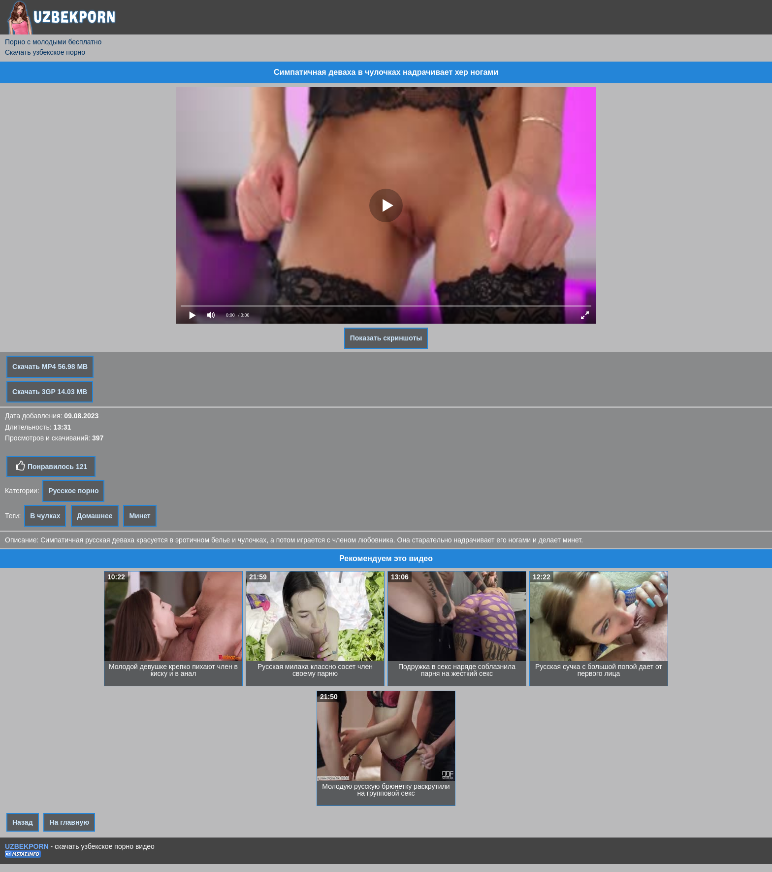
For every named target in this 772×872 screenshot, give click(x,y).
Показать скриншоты (386, 338)
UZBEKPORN (27, 846)
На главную (69, 822)
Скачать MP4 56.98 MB (50, 366)
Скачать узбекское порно (45, 52)
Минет (139, 516)
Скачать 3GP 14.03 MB (49, 392)
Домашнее (94, 516)
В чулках (45, 516)
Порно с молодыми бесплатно (53, 42)
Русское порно (73, 491)
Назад (22, 822)
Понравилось (51, 466)
